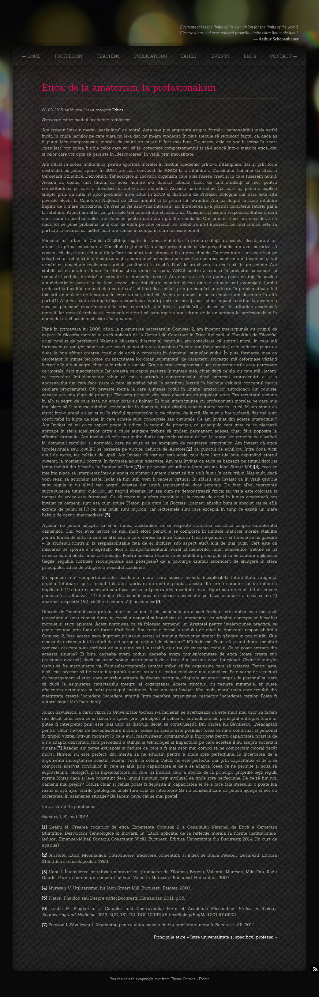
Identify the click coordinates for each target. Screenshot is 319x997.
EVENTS (220, 56)
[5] (107, 515)
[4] (256, 467)
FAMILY (189, 56)
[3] (138, 467)
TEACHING (108, 56)
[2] (189, 449)
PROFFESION (69, 56)
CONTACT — (283, 56)
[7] (59, 748)
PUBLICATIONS (150, 56)
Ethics (117, 110)
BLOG (250, 56)
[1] (55, 300)
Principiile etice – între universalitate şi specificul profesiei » (215, 937)
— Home (31, 56)
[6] (158, 601)
